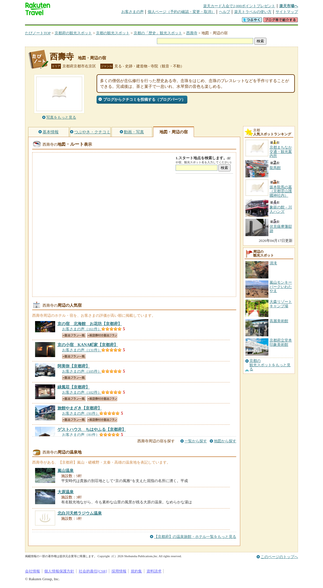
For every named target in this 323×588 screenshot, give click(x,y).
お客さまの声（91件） (80, 413)
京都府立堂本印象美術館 (281, 342)
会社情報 (32, 571)
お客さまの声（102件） (81, 392)
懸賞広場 (92, 21)
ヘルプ (224, 12)
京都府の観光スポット (73, 33)
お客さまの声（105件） (81, 371)
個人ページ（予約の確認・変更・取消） (181, 12)
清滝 (273, 263)
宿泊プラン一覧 (74, 335)
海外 (68, 21)
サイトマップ (287, 12)
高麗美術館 (279, 321)
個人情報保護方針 (59, 571)
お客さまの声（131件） (81, 350)
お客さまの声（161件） (81, 329)
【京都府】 (89, 323)
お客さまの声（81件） (80, 435)
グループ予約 (139, 21)
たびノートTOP (38, 33)
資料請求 (154, 571)
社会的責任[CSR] (93, 571)
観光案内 (162, 21)
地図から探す (225, 441)
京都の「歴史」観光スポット (158, 33)
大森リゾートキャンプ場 (281, 303)
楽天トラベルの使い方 (253, 12)
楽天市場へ (288, 6)
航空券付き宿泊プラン (102, 335)
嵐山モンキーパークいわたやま (281, 286)
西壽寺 (191, 33)
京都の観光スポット (113, 33)
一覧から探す (195, 441)
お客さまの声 (132, 12)
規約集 (136, 571)
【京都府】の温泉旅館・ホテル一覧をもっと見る (195, 536)
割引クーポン (115, 21)
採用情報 (118, 571)
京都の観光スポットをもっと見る (270, 365)
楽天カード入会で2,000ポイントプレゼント (239, 6)
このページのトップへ (279, 557)
